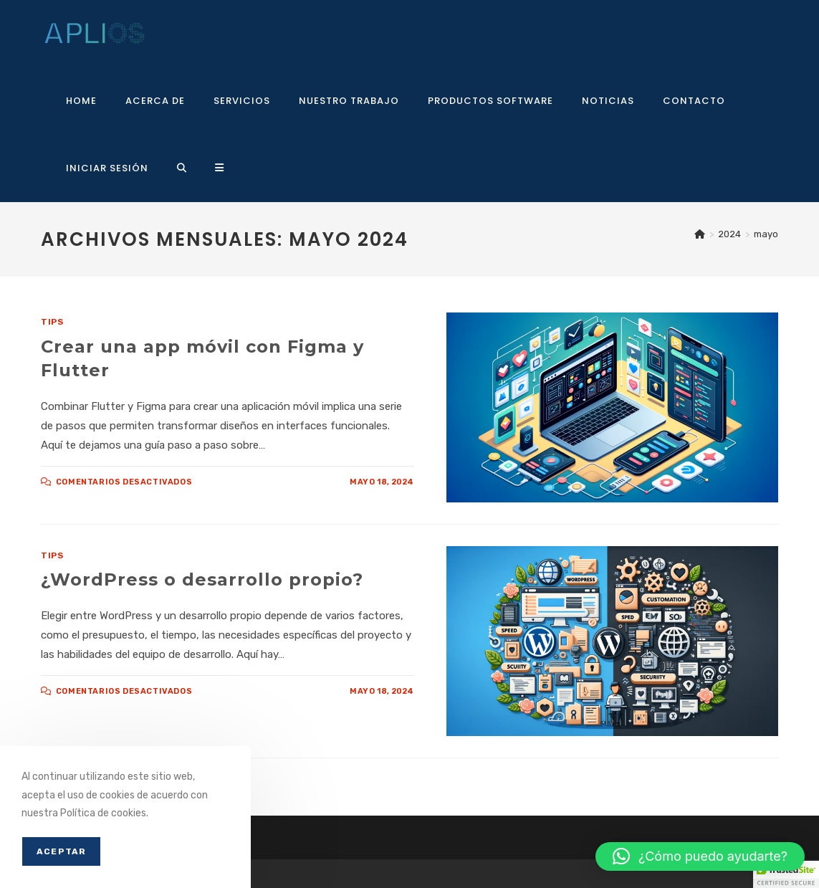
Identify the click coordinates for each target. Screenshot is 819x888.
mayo (766, 234)
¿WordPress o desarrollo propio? (202, 579)
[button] (700, 856)
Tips (52, 322)
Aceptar (61, 851)
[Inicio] (699, 234)
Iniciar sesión (107, 168)
